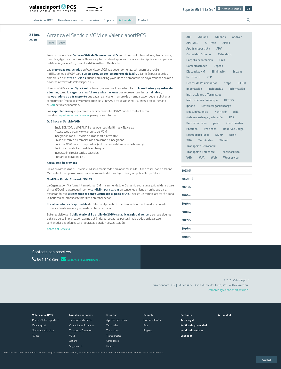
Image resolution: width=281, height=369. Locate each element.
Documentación (152, 320)
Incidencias (215, 88)
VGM (51, 42)
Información (237, 88)
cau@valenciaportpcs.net (80, 259)
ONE (235, 111)
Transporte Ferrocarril (201, 146)
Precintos (210, 129)
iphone (190, 106)
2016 (186, 228)
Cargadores (112, 341)
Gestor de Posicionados (201, 83)
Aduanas (220, 37)
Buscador (186, 336)
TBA (189, 140)
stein (232, 134)
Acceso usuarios (229, 9)
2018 (186, 212)
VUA (202, 157)
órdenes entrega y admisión (204, 117)
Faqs (145, 325)
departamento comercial (74, 115)
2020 (186, 195)
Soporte (109, 20)
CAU (52, 105)
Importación (194, 88)
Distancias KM (195, 71)
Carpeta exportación (199, 60)
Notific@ (221, 111)
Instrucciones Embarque (202, 100)
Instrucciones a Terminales (203, 94)
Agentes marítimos (116, 320)
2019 (186, 203)
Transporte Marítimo (80, 320)
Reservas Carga (233, 129)
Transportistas (113, 336)
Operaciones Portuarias (81, 325)
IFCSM (242, 83)
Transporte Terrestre (200, 152)
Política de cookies (192, 330)
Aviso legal (187, 320)
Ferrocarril (193, 77)
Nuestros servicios (70, 20)
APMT (226, 43)
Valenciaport (39, 325)
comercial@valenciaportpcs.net (228, 290)
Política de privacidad (194, 325)
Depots (218, 66)
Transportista (230, 152)
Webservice (230, 157)
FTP (209, 77)
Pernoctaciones (196, 123)
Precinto (191, 129)
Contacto (144, 20)
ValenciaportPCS (42, 20)
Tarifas (35, 336)
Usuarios (93, 20)
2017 (186, 220)
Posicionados (234, 123)
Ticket (223, 140)
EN (248, 8)
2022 (187, 179)
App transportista (198, 48)
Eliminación (219, 71)
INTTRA (229, 100)
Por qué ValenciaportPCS (45, 320)
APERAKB (192, 43)
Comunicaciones (196, 66)
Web (214, 157)
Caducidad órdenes (199, 54)
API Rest (210, 43)
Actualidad (126, 20)
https (227, 83)
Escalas (238, 71)
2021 (186, 187)
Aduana (203, 37)
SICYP (219, 134)
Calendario (225, 54)
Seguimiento (76, 346)
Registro (148, 330)
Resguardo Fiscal (197, 134)
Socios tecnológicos (43, 330)
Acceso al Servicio (58, 229)
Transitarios (112, 330)
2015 (186, 236)
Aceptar (266, 359)
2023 (186, 170)
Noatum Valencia (197, 111)
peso (62, 42)
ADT (189, 37)
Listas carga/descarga (216, 106)
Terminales (205, 140)
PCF (231, 117)
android (237, 37)
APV (219, 48)
